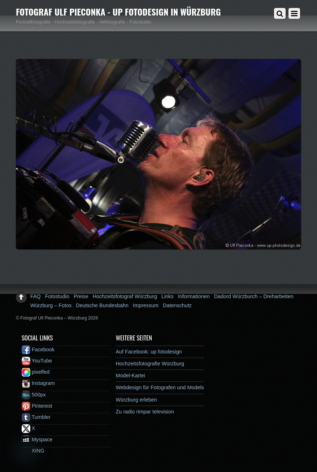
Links (167, 296)
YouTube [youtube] (37, 361)
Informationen (194, 296)
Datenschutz (177, 305)
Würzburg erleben (136, 400)
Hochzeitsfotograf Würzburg (125, 296)
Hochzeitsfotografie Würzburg (150, 363)
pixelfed (36, 372)
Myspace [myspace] (37, 439)
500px (34, 395)
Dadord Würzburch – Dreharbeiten (254, 296)
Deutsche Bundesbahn (102, 305)
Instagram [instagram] (38, 383)
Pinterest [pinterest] (37, 406)
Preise (81, 296)
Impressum (145, 305)
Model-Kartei (130, 375)
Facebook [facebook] (38, 349)
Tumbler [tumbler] (36, 417)
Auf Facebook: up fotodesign (149, 352)
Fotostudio (57, 296)
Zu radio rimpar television (145, 412)
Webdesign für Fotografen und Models (160, 387)
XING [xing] (33, 451)
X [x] (28, 428)
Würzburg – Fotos (50, 305)
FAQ (35, 296)
